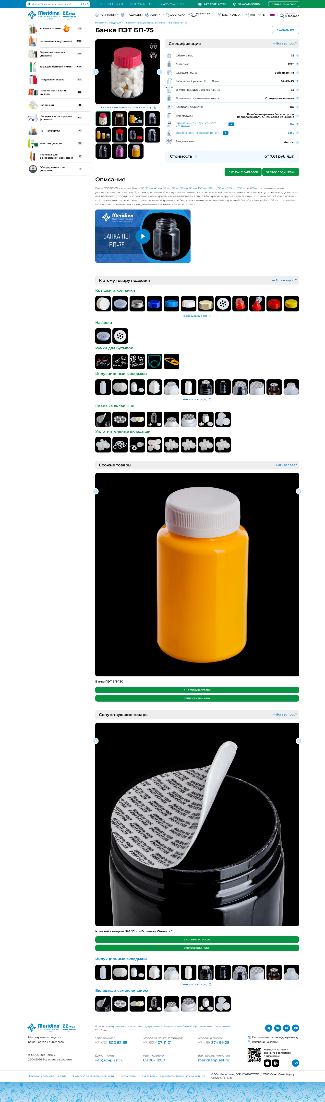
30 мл (149, 188)
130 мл (212, 188)
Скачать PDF (285, 30)
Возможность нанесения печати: (198, 133)
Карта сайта (128, 1076)
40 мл (158, 188)
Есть (291, 132)
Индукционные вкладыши (121, 959)
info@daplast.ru (212, 4)
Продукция (132, 15)
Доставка (175, 15)
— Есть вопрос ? (284, 280)
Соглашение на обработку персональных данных (173, 1076)
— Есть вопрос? (285, 43)
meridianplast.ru (213, 1060)
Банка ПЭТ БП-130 (109, 681)
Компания (107, 15)
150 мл (221, 188)
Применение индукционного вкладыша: (196, 124)
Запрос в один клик (280, 172)
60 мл (176, 188)
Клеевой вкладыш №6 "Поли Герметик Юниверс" (133, 931)
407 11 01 (157, 1042)
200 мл (231, 188)
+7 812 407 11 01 (141, 4)
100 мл (202, 188)
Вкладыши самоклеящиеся (122, 990)
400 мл (254, 188)
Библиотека (230, 15)
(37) (197, 399)
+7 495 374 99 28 (171, 4)
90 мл (193, 188)
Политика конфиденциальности (93, 1076)
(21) (197, 316)
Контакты (255, 15)
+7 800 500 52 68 (110, 4)
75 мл (184, 188)
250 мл (241, 188)
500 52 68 (111, 1042)
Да (292, 124)
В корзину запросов (243, 172)
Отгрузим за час (199, 15)
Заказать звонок (247, 4)
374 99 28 (214, 1042)
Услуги (154, 15)
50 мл (166, 188)
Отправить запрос (284, 4)
